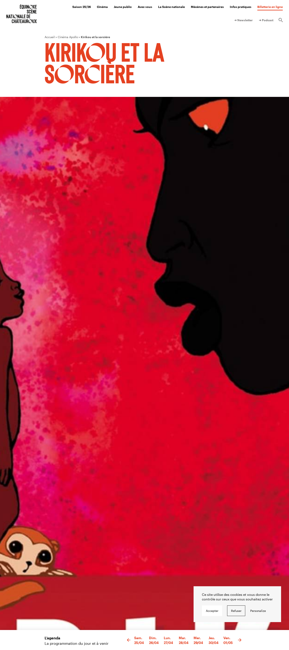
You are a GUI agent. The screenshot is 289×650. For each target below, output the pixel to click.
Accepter (212, 610)
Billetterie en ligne (270, 7)
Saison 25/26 (81, 7)
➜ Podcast (266, 20)
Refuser (236, 610)
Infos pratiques (240, 7)
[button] (128, 640)
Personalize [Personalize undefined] (258, 610)
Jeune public (123, 7)
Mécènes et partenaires (207, 7)
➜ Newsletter (243, 20)
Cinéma (102, 7)
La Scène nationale (171, 7)
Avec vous (145, 7)
